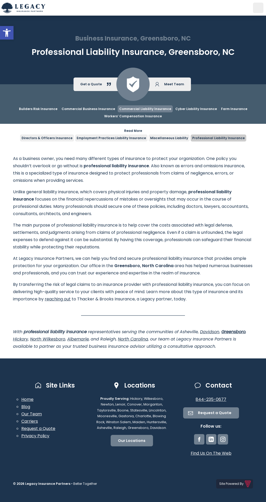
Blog (25, 407)
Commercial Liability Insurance (145, 109)
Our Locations (131, 440)
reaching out (58, 299)
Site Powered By (235, 484)
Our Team (31, 414)
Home (27, 399)
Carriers (29, 421)
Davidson (209, 332)
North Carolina (133, 339)
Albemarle (78, 339)
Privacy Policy (35, 436)
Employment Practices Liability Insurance (111, 138)
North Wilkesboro (47, 339)
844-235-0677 (211, 399)
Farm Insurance (234, 109)
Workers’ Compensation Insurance (133, 116)
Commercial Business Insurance (88, 109)
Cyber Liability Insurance (196, 109)
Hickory (20, 339)
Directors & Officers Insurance (47, 138)
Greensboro (233, 332)
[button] (7, 33)
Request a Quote (38, 429)
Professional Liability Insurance (218, 138)
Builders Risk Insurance (38, 109)
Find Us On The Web (211, 453)
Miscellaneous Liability (169, 138)
